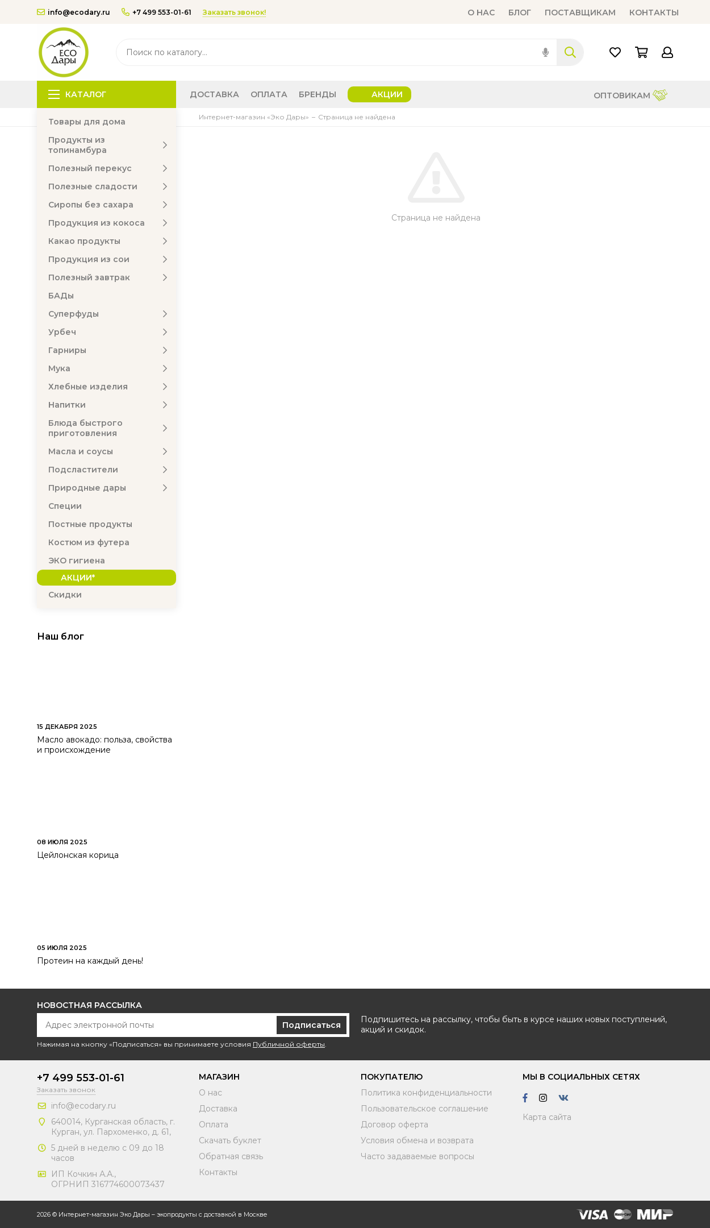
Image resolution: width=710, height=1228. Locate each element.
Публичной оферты (289, 1044)
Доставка (214, 94)
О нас (481, 12)
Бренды (317, 94)
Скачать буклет (230, 1140)
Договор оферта (394, 1124)
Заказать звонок (66, 1089)
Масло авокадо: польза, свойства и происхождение (104, 745)
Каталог (77, 94)
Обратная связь (231, 1156)
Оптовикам (630, 96)
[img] (545, 52)
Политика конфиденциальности (426, 1093)
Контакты (654, 12)
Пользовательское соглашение (424, 1108)
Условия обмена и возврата (417, 1140)
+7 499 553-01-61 (156, 12)
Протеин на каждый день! (90, 961)
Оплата (268, 94)
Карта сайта (547, 1117)
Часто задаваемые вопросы (417, 1156)
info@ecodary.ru (73, 12)
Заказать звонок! (234, 12)
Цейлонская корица (78, 855)
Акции (387, 94)
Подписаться (311, 1025)
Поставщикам (580, 12)
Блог (519, 12)
